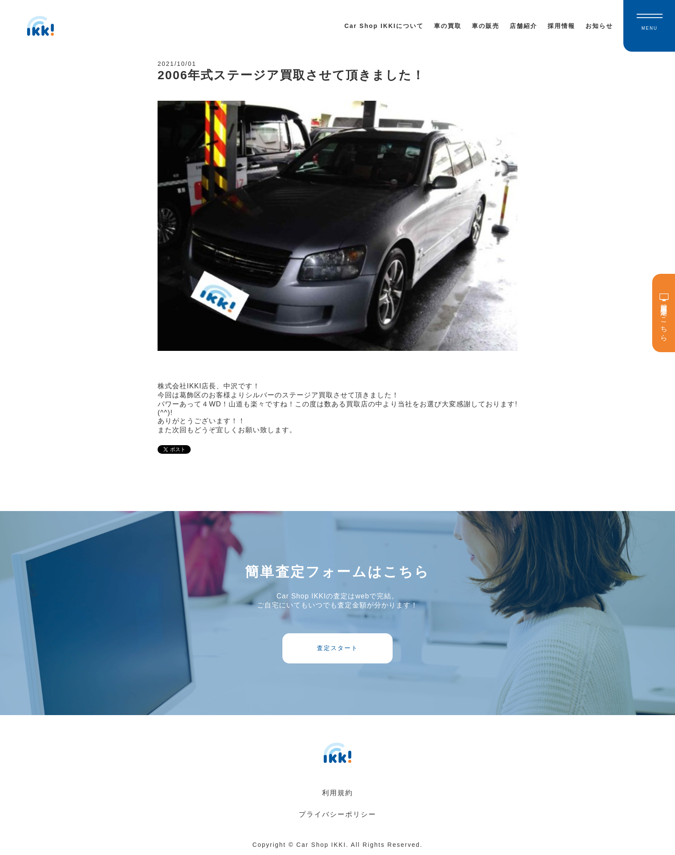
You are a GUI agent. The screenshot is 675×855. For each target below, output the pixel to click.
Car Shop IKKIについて (384, 25)
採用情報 (561, 25)
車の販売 (485, 25)
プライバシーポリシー (337, 814)
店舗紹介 (523, 25)
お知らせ (599, 25)
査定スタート (337, 647)
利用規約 (337, 792)
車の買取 (447, 25)
